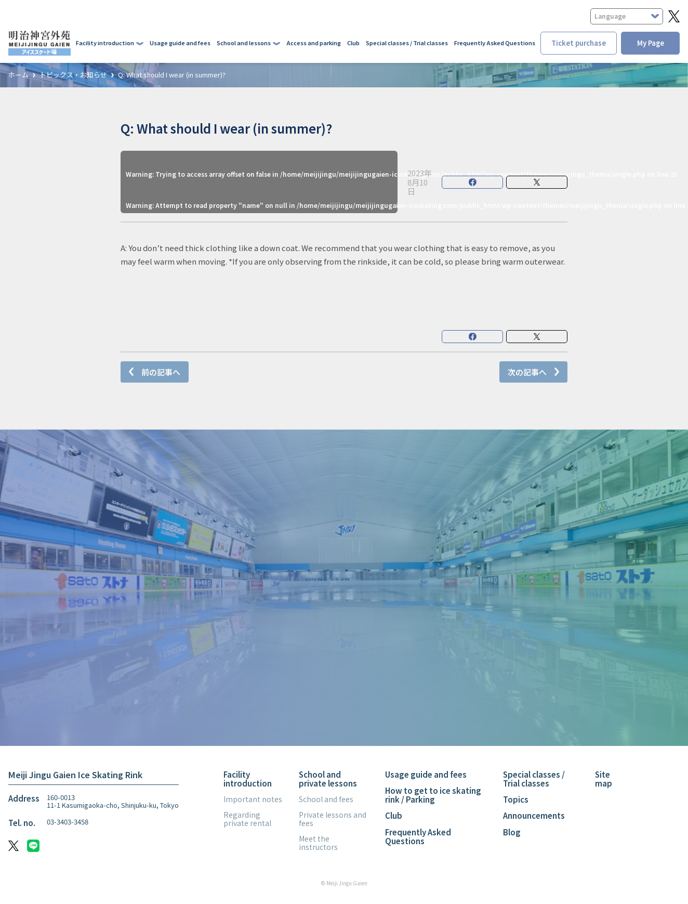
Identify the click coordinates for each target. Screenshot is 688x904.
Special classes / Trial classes (407, 42)
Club (353, 42)
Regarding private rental (247, 818)
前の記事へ (160, 371)
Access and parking (313, 42)
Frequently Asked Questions (494, 42)
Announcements (534, 815)
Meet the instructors (318, 842)
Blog (512, 832)
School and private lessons (328, 779)
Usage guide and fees (180, 42)
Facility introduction (247, 779)
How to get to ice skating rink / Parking (433, 795)
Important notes (252, 799)
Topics (515, 799)
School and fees (326, 799)
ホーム (18, 75)
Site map (603, 779)
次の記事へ (527, 371)
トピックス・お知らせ (73, 75)
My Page (650, 43)
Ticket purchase (578, 43)
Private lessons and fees (332, 818)
